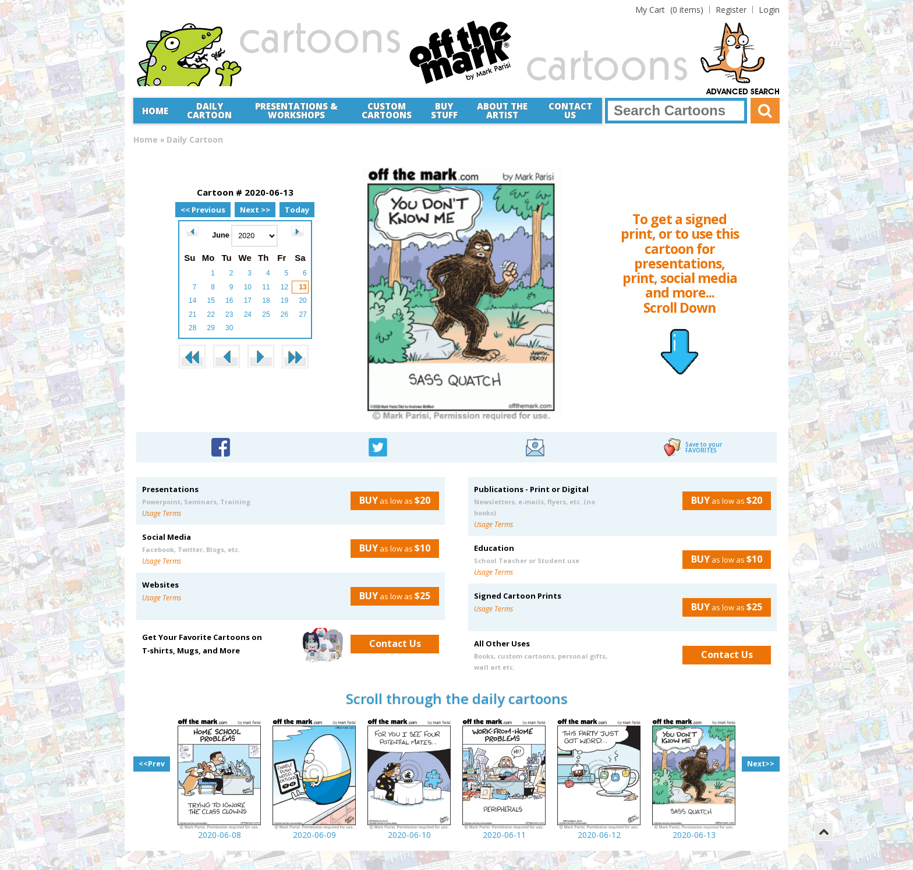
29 (211, 328)
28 (192, 328)
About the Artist (502, 110)
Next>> (760, 764)
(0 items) (669, 9)
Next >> (255, 209)
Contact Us (570, 110)
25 (266, 314)
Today (297, 209)
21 (192, 314)
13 (302, 287)
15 (211, 300)
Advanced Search (743, 92)
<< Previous (203, 209)
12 (284, 287)
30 (229, 328)
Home (155, 110)
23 (229, 314)
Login (769, 9)
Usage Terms (161, 513)
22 (211, 314)
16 (229, 300)
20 (302, 300)
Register (731, 9)
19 (284, 300)
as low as (390, 500)
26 (284, 314)
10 (248, 287)
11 (266, 287)
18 (266, 300)
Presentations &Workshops (296, 110)
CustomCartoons (387, 110)
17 (248, 300)
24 (248, 314)
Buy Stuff (444, 110)
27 (302, 314)
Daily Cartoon (209, 110)
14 (192, 300)
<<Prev (152, 764)
